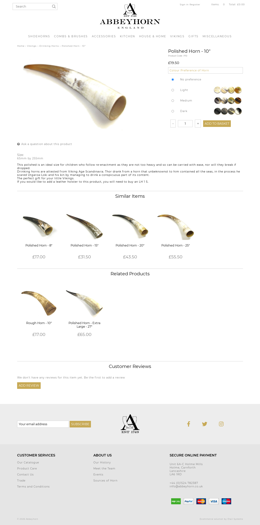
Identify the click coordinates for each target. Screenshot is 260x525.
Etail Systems (235, 519)
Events (98, 474)
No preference (190, 79)
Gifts (193, 36)
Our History (102, 462)
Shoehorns (39, 36)
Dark (183, 111)
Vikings (177, 36)
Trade (21, 480)
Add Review (29, 385)
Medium (186, 100)
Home (20, 46)
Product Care (27, 468)
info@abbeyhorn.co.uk (186, 486)
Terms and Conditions (33, 486)
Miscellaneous (217, 36)
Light (184, 90)
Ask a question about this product (46, 144)
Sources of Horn (105, 480)
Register (195, 4)
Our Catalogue (28, 462)
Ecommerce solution (211, 519)
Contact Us (25, 474)
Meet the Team (104, 468)
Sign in (184, 4)
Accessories (104, 36)
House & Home (152, 36)
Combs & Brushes (71, 36)
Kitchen (127, 36)
